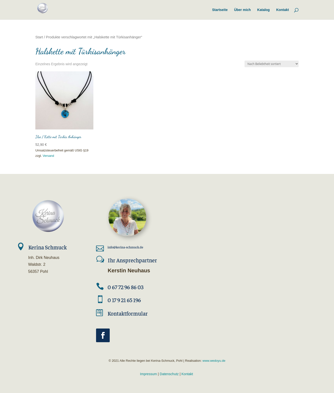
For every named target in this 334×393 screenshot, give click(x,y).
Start (39, 37)
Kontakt (187, 374)
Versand (48, 156)
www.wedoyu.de (214, 360)
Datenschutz (169, 374)
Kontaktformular (128, 313)
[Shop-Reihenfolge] (272, 64)
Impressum (148, 374)
